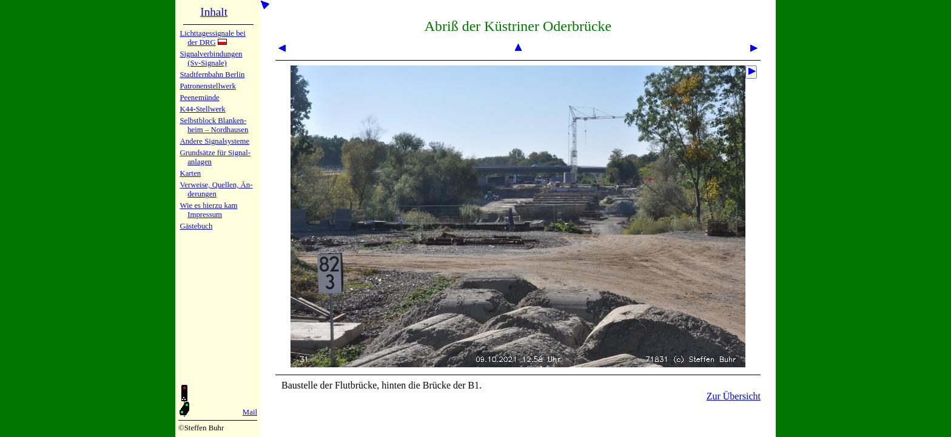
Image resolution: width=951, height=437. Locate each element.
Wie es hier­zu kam (208, 205)
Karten (190, 173)
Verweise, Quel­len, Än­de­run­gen (216, 189)
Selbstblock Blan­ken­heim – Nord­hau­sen (214, 125)
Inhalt (213, 11)
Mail (250, 412)
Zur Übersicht (734, 396)
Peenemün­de (199, 97)
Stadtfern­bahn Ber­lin (212, 74)
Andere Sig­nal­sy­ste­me (214, 141)
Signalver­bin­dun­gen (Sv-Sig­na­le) (211, 58)
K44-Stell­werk (202, 109)
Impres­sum (204, 214)
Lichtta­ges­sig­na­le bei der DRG (212, 38)
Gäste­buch (196, 226)
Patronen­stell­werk (207, 86)
